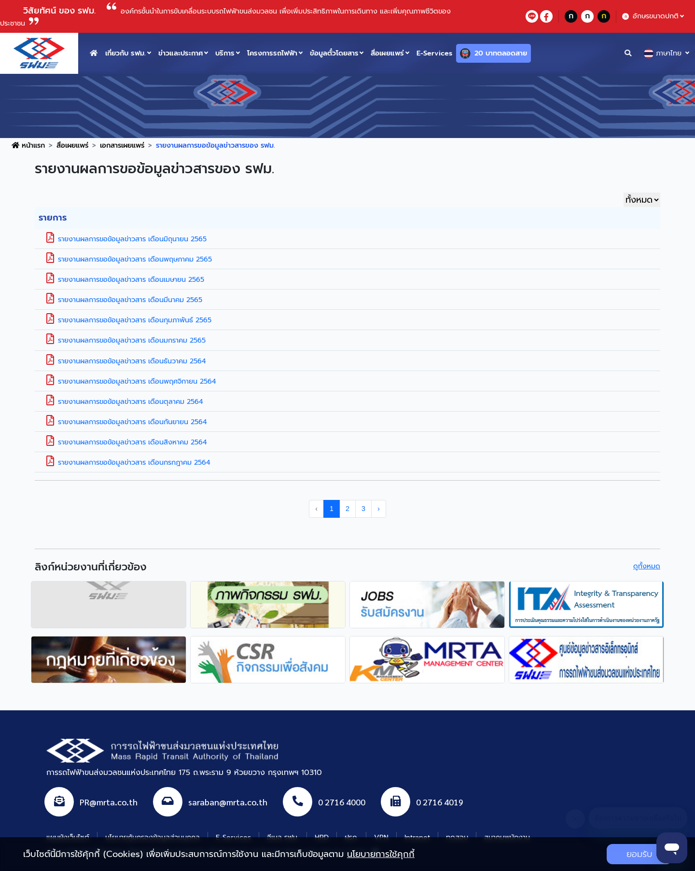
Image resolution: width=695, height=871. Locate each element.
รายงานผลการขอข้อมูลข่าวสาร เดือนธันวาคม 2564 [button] (126, 361)
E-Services (434, 53)
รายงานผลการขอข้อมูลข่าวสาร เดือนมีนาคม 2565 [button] (124, 299)
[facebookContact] (546, 16)
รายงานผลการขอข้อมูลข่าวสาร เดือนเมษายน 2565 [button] (125, 279)
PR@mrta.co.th (109, 801)
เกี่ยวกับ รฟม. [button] (125, 53)
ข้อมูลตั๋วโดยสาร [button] (334, 53)
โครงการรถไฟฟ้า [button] (272, 53)
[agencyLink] (108, 604)
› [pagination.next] (378, 508)
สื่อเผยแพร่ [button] (387, 53)
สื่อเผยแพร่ (72, 145)
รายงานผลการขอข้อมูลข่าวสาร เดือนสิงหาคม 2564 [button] (126, 442)
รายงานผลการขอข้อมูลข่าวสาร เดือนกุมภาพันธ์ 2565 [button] (128, 320)
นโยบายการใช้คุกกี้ (381, 854)
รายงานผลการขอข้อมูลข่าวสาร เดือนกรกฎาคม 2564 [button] (128, 462)
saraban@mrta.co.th (227, 801)
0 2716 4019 (439, 801)
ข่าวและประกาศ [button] (180, 53)
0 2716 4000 (341, 801)
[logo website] (39, 52)
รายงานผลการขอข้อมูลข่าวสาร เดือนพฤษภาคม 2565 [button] (129, 259)
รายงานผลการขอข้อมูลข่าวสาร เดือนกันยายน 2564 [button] (126, 421)
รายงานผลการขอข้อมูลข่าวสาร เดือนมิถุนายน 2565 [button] (126, 239)
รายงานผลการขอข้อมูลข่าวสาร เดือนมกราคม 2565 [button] (126, 340)
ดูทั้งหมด (646, 566)
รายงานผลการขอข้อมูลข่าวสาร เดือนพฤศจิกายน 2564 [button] (131, 381)
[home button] (93, 53)
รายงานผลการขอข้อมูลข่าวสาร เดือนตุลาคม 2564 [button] (124, 401)
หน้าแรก (28, 145)
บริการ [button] (225, 53)
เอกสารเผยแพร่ (122, 145)
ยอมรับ (639, 854)
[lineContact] (532, 16)
